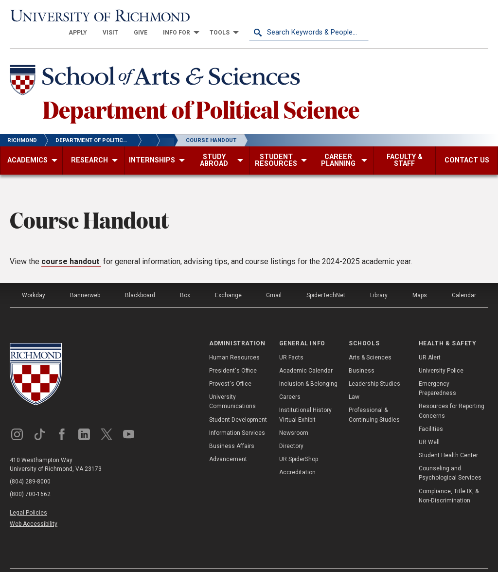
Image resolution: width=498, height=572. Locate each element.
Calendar (464, 278)
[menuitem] (197, 15)
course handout (71, 245)
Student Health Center (448, 438)
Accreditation (297, 455)
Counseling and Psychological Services (450, 456)
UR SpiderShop (298, 442)
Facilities (431, 412)
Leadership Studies (374, 366)
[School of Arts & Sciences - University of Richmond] (157, 65)
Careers (290, 380)
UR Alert (430, 340)
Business (361, 353)
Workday (33, 278)
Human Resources (234, 340)
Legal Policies (28, 496)
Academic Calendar (306, 353)
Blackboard (140, 278)
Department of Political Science (201, 92)
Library (379, 278)
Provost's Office (230, 366)
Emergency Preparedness (437, 371)
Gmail (274, 278)
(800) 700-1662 (30, 477)
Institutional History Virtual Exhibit (305, 398)
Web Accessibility (33, 507)
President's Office (233, 353)
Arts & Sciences (370, 340)
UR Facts (291, 340)
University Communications (232, 385)
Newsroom (293, 415)
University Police (441, 353)
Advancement (228, 442)
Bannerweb (85, 278)
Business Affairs (231, 429)
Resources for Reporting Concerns (451, 394)
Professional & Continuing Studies (374, 398)
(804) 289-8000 (30, 465)
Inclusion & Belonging (308, 366)
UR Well (429, 425)
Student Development (238, 402)
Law (354, 380)
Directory (291, 429)
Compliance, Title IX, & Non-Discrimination (449, 479)
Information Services (237, 415)
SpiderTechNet (325, 278)
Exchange (228, 278)
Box (185, 278)
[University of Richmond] (69, 15)
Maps (419, 278)
